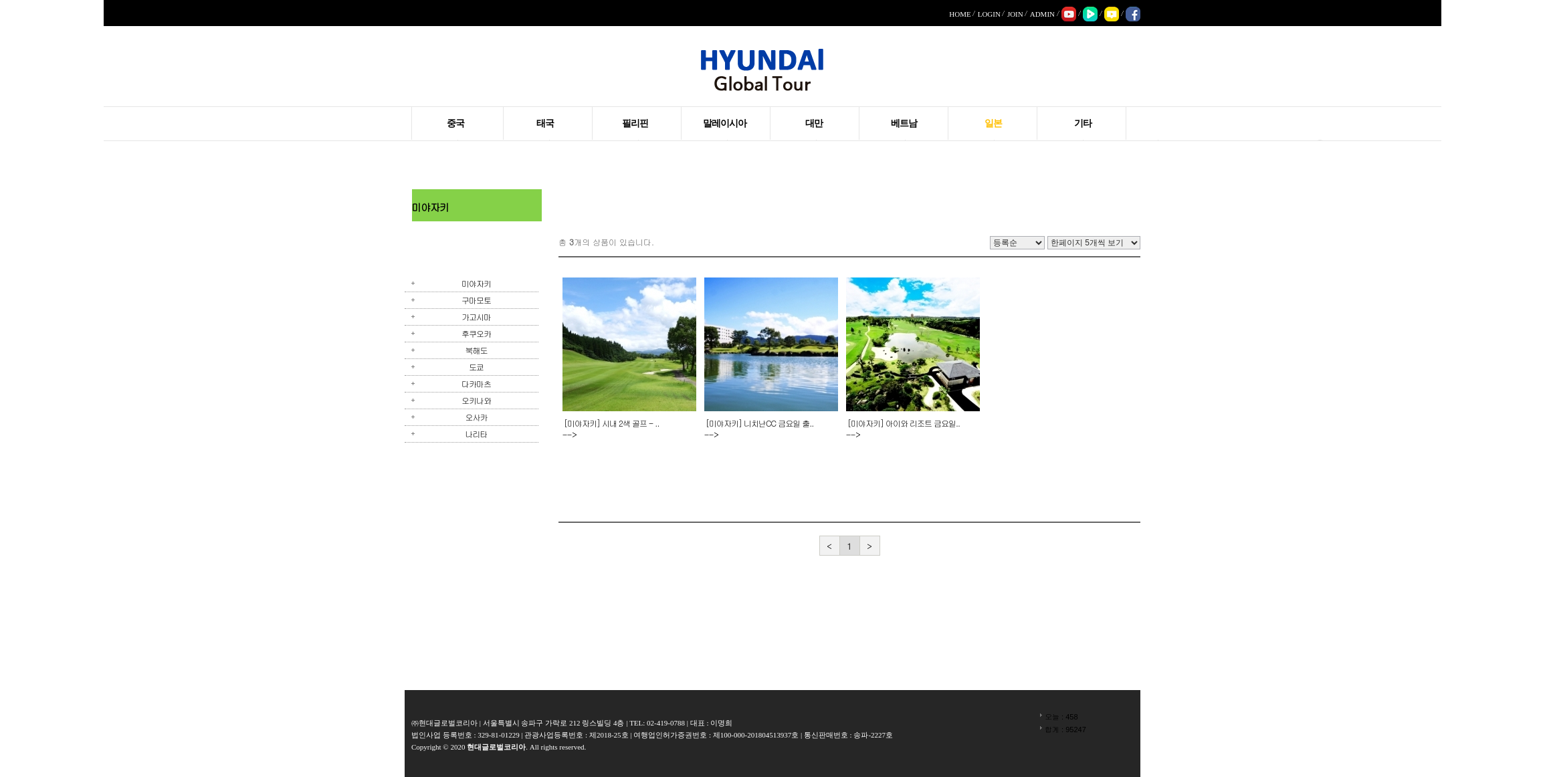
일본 (993, 123)
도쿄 (476, 366)
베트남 (904, 123)
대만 (814, 123)
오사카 (477, 417)
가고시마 (476, 316)
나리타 (477, 433)
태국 (545, 123)
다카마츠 (476, 383)
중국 (455, 123)
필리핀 (635, 123)
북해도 (477, 350)
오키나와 (476, 400)
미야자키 (476, 283)
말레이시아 (724, 123)
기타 (1083, 123)
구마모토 (476, 300)
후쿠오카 (476, 333)
